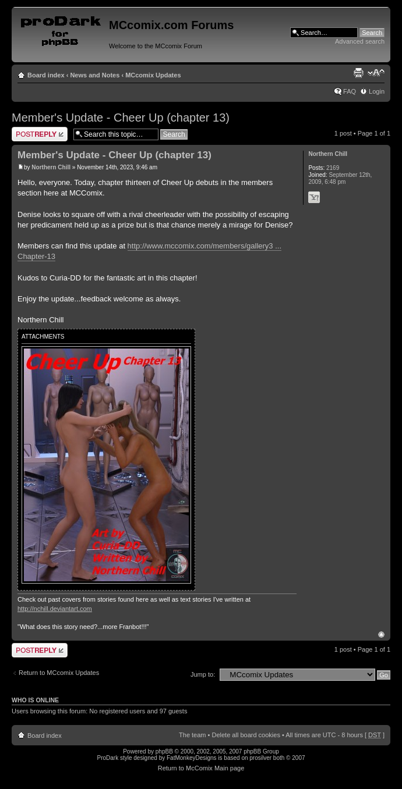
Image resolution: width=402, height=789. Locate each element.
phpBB (164, 751)
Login (377, 91)
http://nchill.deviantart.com (54, 608)
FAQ (349, 91)
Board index (46, 75)
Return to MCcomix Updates (59, 672)
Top (381, 634)
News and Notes (94, 75)
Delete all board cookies (245, 734)
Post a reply (40, 134)
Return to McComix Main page (201, 768)
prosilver (260, 758)
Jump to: (203, 674)
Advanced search (360, 41)
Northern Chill (50, 167)
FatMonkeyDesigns (192, 758)
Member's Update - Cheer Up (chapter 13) (121, 117)
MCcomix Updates (153, 75)
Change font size (376, 72)
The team (192, 734)
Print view (358, 72)
